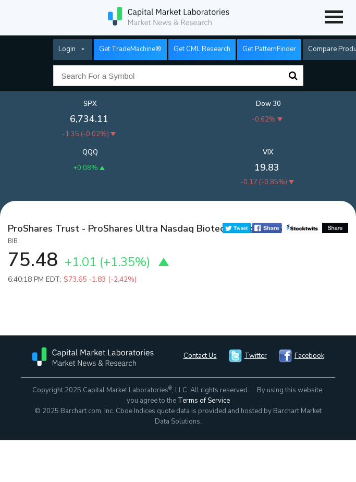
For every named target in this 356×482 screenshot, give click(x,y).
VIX (268, 152)
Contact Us (200, 355)
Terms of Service (204, 400)
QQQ (90, 152)
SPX (90, 104)
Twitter (255, 355)
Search (293, 75)
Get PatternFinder (269, 49)
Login (67, 49)
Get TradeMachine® (130, 49)
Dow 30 (268, 104)
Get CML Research (202, 49)
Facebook (309, 355)
